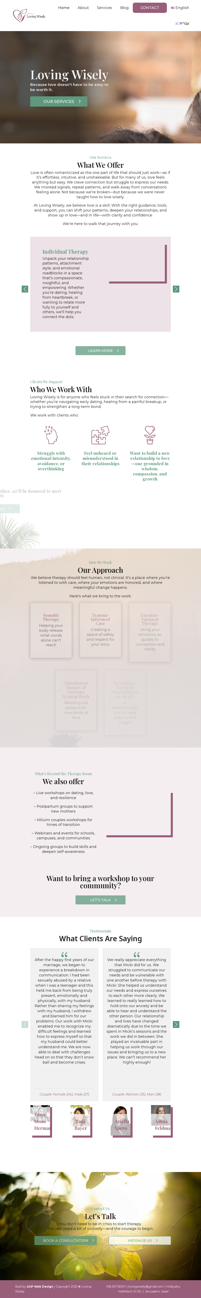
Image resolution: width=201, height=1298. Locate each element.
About (83, 8)
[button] (176, 289)
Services (104, 8)
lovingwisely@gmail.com (146, 1286)
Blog (124, 8)
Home (63, 8)
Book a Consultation (64, 1240)
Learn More (100, 350)
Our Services (62, 101)
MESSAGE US (139, 1240)
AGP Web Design (40, 1286)
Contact (150, 8)
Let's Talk (100, 899)
